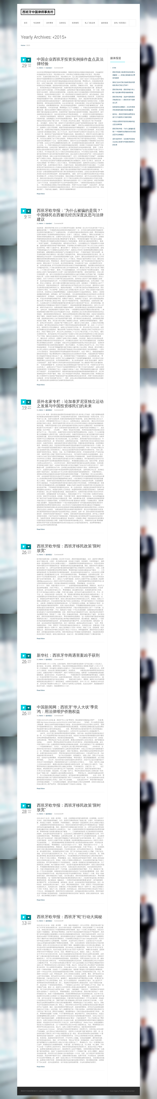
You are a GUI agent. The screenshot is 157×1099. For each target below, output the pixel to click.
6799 (114, 68)
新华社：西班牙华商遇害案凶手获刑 (68, 655)
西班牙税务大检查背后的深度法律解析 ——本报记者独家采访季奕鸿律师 (123, 75)
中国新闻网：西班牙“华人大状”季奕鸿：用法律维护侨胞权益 (67, 709)
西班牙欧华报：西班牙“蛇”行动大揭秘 (69, 916)
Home (23, 45)
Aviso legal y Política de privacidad (122, 1091)
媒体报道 (49, 410)
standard (49, 68)
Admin (41, 68)
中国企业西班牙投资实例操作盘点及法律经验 (70, 61)
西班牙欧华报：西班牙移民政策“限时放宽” (69, 548)
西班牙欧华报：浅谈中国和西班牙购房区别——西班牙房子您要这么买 (123, 100)
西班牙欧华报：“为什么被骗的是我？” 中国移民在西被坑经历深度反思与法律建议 (70, 215)
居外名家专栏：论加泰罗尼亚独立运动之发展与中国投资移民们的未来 (70, 403)
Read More (41, 194)
